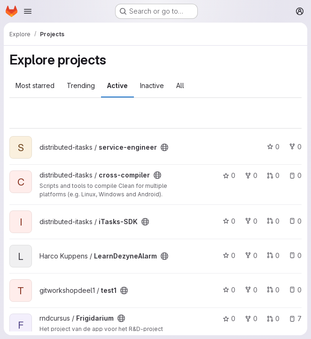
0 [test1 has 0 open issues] (295, 290)
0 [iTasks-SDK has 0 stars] (229, 221)
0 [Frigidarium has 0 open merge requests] (273, 319)
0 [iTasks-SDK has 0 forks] (251, 221)
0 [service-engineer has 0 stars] (273, 147)
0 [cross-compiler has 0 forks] (251, 175)
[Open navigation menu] (27, 11)
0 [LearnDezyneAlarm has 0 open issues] (295, 255)
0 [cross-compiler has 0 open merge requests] (273, 175)
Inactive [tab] (152, 85)
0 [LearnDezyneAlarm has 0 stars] (229, 255)
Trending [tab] (81, 85)
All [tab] (180, 85)
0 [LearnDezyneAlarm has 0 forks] (251, 255)
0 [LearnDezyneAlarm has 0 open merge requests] (273, 255)
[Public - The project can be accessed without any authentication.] (164, 147)
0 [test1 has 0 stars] (229, 290)
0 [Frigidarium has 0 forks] (251, 319)
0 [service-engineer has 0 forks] (295, 147)
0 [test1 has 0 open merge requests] (273, 290)
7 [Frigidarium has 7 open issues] (295, 319)
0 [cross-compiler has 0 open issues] (295, 175)
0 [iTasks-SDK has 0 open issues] (295, 221)
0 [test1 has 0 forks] (251, 290)
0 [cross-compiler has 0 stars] (229, 175)
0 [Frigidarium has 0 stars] (229, 319)
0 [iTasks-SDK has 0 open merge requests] (273, 221)
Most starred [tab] (35, 85)
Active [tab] (117, 85)
